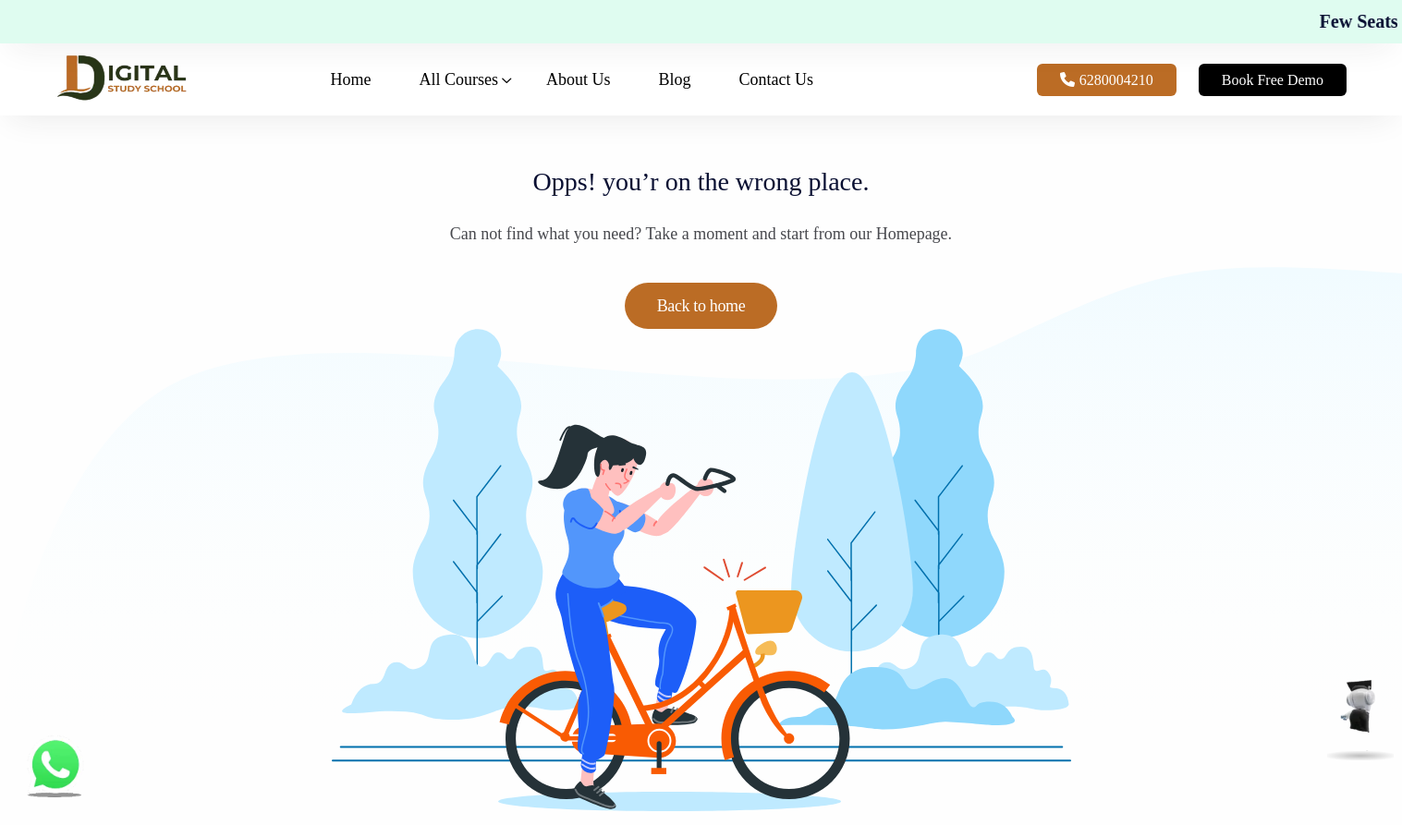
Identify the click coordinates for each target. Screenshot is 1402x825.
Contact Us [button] (776, 79)
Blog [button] (675, 79)
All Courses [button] (459, 79)
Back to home (701, 306)
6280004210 (1106, 80)
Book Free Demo (1272, 80)
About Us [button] (578, 79)
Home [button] (351, 79)
